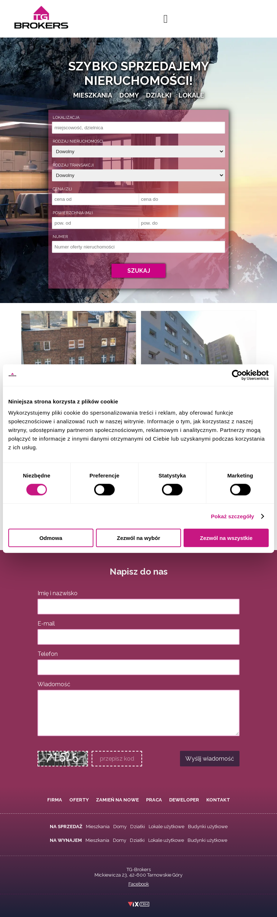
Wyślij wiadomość (209, 758)
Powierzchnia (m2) (73, 213)
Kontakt (218, 800)
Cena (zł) (62, 189)
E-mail (46, 623)
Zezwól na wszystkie (226, 538)
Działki (137, 826)
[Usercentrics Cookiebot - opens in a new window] (237, 374)
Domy (120, 826)
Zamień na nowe (117, 800)
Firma (54, 800)
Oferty (79, 800)
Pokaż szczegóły (232, 516)
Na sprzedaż (66, 826)
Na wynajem (66, 840)
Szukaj (138, 270)
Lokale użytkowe (166, 826)
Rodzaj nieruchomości (78, 141)
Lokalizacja (66, 117)
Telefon (48, 653)
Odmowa (50, 538)
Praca (154, 800)
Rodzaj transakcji (73, 165)
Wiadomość (54, 684)
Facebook (138, 884)
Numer (60, 236)
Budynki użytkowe (208, 826)
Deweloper (184, 800)
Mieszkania (98, 826)
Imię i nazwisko (58, 593)
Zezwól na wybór (138, 538)
